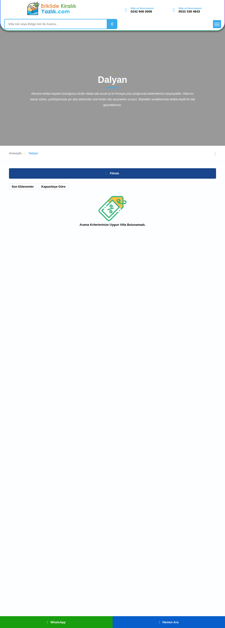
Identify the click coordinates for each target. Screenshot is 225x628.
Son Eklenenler (23, 186)
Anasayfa (15, 153)
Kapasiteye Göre (53, 186)
